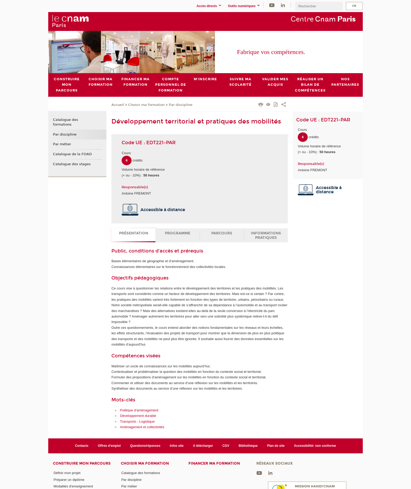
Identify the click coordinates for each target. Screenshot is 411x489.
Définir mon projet (66, 473)
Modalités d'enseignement (73, 486)
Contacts (81, 446)
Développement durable (138, 416)
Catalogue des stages (72, 164)
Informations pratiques (266, 235)
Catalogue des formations (65, 122)
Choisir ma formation (146, 105)
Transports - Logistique (137, 421)
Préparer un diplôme (68, 479)
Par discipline (180, 105)
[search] (318, 6)
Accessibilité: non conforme (315, 446)
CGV (225, 446)
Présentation (133, 233)
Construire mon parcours (82, 463)
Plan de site (276, 446)
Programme (177, 233)
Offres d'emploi (109, 446)
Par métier (62, 144)
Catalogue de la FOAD (72, 154)
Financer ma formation (214, 463)
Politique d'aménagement (139, 410)
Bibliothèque (248, 446)
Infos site (177, 446)
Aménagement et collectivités (142, 427)
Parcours (221, 233)
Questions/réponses (145, 446)
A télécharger (203, 446)
